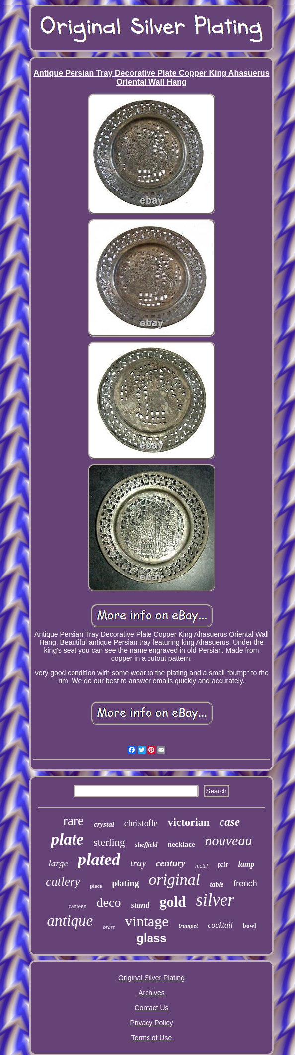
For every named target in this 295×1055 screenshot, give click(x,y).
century (170, 863)
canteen (78, 906)
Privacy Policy (151, 1023)
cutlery (63, 881)
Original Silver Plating (151, 978)
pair (223, 864)
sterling (109, 842)
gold (172, 902)
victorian (189, 822)
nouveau (228, 840)
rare (73, 820)
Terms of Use (151, 1038)
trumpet (188, 925)
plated (99, 859)
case (230, 822)
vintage (146, 921)
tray (138, 863)
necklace (181, 844)
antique (70, 920)
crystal (104, 824)
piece (96, 886)
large (58, 863)
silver (215, 900)
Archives (151, 993)
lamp (246, 864)
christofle (141, 823)
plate (67, 839)
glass (151, 938)
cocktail (220, 925)
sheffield (146, 844)
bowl (249, 925)
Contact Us (151, 1008)
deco (108, 902)
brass (109, 927)
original (174, 879)
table (217, 884)
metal (201, 866)
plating (125, 883)
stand (140, 905)
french (245, 883)
